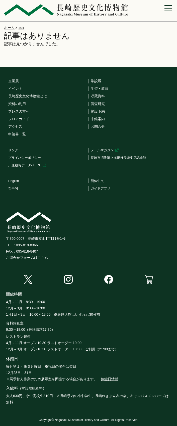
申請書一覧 (17, 134)
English (13, 181)
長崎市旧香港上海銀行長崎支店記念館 (118, 158)
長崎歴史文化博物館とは (27, 96)
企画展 (13, 81)
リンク (13, 150)
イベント (15, 88)
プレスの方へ (18, 111)
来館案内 (98, 119)
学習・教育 (99, 88)
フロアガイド (18, 119)
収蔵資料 (98, 96)
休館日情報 (109, 379)
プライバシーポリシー (24, 158)
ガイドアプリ (100, 188)
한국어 (13, 188)
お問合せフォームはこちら (27, 258)
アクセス (15, 126)
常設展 (96, 81)
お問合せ (98, 126)
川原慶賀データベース (24, 165)
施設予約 (98, 111)
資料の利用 (17, 104)
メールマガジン (102, 150)
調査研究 (98, 104)
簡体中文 (97, 181)
